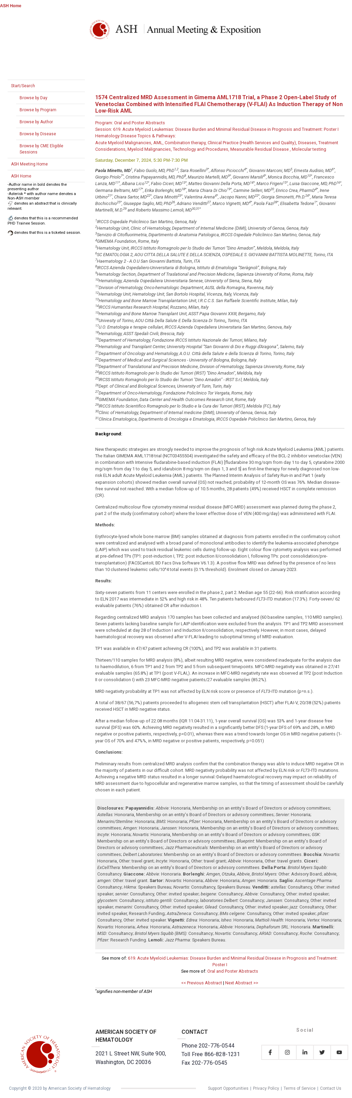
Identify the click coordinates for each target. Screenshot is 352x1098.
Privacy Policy (266, 1088)
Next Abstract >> (241, 982)
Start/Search (23, 85)
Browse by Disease (38, 133)
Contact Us (330, 1088)
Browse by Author (36, 121)
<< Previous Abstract (201, 982)
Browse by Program (38, 109)
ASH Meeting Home (29, 164)
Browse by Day (33, 97)
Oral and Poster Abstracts (232, 971)
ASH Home (10, 5)
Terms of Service (300, 1088)
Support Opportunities (228, 1088)
